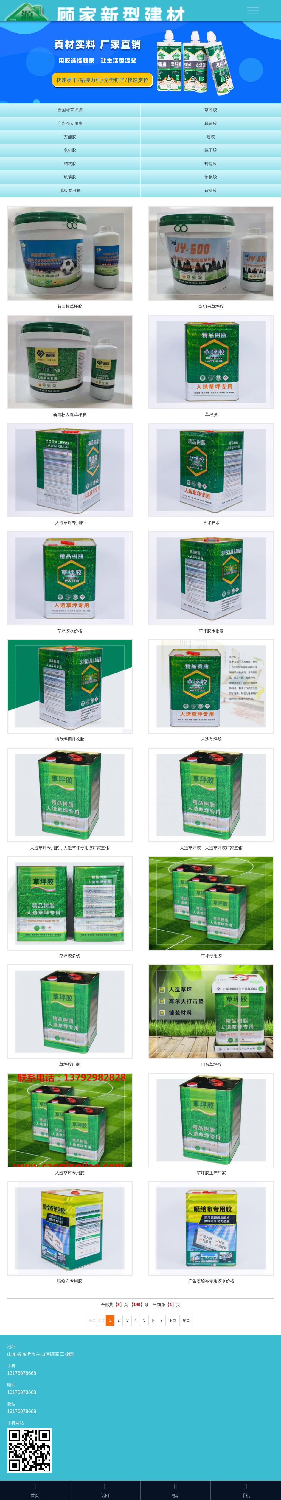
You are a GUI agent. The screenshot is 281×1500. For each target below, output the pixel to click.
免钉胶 (70, 150)
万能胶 (70, 136)
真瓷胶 (210, 123)
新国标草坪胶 (70, 110)
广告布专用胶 (70, 123)
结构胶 (70, 163)
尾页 (186, 1320)
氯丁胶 (210, 150)
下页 (172, 1320)
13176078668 (21, 1373)
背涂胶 (210, 190)
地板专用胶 (70, 190)
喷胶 (211, 136)
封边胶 (210, 163)
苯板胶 (210, 177)
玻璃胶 (70, 177)
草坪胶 (210, 110)
